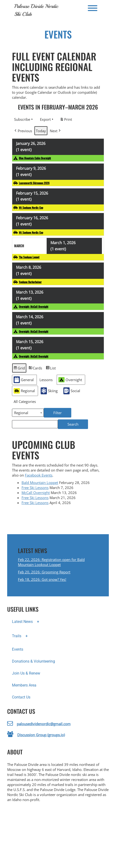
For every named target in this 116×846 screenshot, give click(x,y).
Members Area (24, 685)
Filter (62, 411)
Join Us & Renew (26, 673)
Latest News (27, 622)
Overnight (70, 379)
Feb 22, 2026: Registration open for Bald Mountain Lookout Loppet (51, 562)
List (51, 369)
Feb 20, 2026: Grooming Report (44, 572)
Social (71, 390)
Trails (21, 636)
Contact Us (21, 697)
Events (17, 649)
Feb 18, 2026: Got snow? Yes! (42, 579)
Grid (19, 369)
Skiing (49, 390)
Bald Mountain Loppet (40, 482)
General (24, 379)
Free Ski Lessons (35, 487)
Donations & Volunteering (33, 661)
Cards (35, 369)
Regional (24, 390)
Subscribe (24, 119)
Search (77, 423)
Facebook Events (38, 475)
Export (47, 119)
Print (66, 120)
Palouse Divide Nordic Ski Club (36, 10)
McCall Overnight (36, 492)
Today (41, 130)
